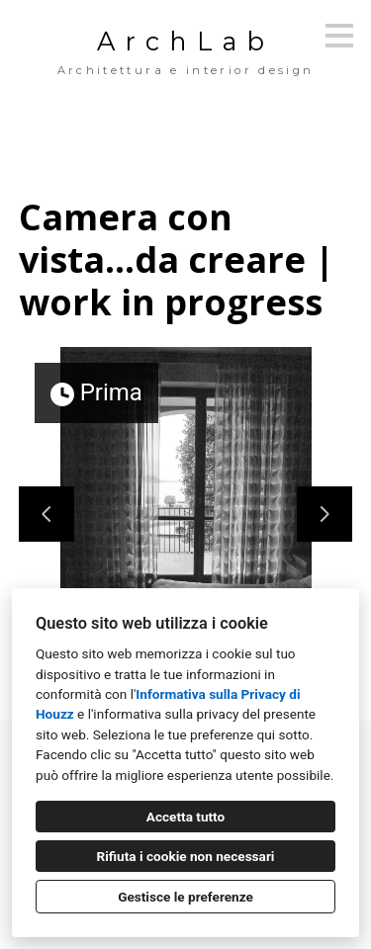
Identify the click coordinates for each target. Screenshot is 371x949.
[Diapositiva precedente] (46, 514)
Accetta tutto (185, 816)
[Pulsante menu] (339, 35)
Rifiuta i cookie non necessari (186, 856)
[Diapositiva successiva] (324, 514)
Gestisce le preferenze (185, 897)
